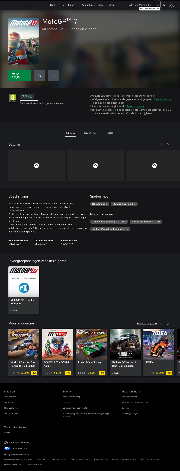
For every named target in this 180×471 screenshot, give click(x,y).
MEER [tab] (110, 132)
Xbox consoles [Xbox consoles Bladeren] (10, 396)
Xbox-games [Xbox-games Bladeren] (9, 402)
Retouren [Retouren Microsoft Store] (125, 408)
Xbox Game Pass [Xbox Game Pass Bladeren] (11, 408)
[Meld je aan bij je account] (171, 5)
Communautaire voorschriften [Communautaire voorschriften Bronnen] (75, 408)
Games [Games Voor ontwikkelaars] (7, 432)
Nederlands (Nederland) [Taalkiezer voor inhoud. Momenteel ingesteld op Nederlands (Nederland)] (19, 442)
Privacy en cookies (58, 459)
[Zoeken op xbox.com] (157, 4)
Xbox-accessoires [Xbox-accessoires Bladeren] (11, 413)
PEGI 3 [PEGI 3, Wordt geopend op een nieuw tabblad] (26, 96)
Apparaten (87, 4)
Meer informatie (162, 99)
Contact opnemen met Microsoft (18, 459)
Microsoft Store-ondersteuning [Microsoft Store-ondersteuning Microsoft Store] (134, 402)
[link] (23, 290)
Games (71, 4)
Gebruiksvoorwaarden (80, 459)
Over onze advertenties (150, 459)
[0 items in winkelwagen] (164, 4)
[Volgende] (168, 144)
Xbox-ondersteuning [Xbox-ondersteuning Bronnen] (71, 396)
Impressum (41, 459)
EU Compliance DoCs (13, 464)
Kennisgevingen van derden (124, 459)
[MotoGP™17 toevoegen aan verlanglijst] (39, 75)
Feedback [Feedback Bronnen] (67, 402)
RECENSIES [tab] (90, 132)
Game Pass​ (55, 4)
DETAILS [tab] (70, 132)
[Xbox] (39, 5)
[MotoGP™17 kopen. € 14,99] (19, 75)
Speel (101, 4)
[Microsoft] (16, 5)
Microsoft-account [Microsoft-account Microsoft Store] (129, 396)
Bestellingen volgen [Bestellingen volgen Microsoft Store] (129, 413)
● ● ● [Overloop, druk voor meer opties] (53, 76)
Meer (111, 4)
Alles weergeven (147, 323)
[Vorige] (161, 144)
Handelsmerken (101, 459)
